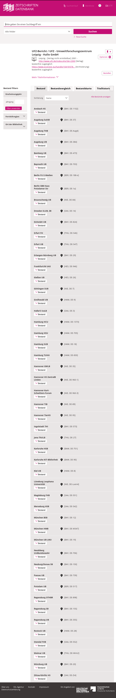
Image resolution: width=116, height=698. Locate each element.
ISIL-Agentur (18, 687)
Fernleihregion (15, 116)
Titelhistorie (103, 88)
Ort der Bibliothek (15, 125)
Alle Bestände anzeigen (100, 96)
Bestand (41, 88)
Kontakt (31, 687)
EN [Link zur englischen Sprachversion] (106, 5)
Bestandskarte (84, 88)
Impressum (44, 687)
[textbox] (58, 24)
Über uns (5, 687)
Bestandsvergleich (61, 88)
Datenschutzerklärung (10, 689)
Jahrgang (9, 101)
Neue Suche (79, 36)
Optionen (105, 57)
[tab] (40, 88)
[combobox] (38, 31)
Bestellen (107, 73)
